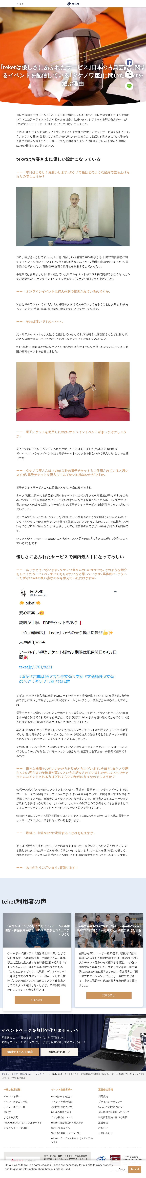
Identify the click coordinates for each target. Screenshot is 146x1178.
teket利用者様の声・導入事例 (67, 1122)
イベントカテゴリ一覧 (16, 1101)
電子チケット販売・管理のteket (16, 1074)
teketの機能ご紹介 (61, 1112)
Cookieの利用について (110, 1106)
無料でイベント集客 (20, 1051)
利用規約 (103, 1096)
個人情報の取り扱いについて (113, 1112)
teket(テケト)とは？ (62, 1096)
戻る (21, 4)
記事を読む (37, 999)
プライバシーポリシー (110, 1101)
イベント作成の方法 (62, 1101)
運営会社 (103, 1122)
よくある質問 (11, 1117)
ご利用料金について (62, 1106)
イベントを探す (12, 1096)
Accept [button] (135, 1169)
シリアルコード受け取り (17, 1127)
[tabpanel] (37, 962)
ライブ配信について (62, 1117)
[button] (5, 1173)
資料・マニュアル (60, 1127)
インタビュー (41, 1074)
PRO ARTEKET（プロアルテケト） (23, 1122)
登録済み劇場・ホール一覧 (65, 1133)
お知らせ (103, 1127)
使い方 (7, 1112)
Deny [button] (122, 1169)
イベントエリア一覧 (14, 1106)
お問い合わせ (105, 1133)
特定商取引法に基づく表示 (112, 1117)
